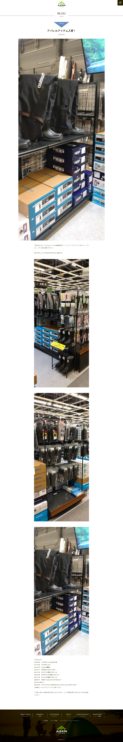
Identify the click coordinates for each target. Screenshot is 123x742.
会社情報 (46, 720)
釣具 (39, 715)
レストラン (83, 715)
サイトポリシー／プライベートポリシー (69, 720)
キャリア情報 (54, 720)
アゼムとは (25, 715)
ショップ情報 (97, 715)
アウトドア (54, 715)
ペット (68, 715)
